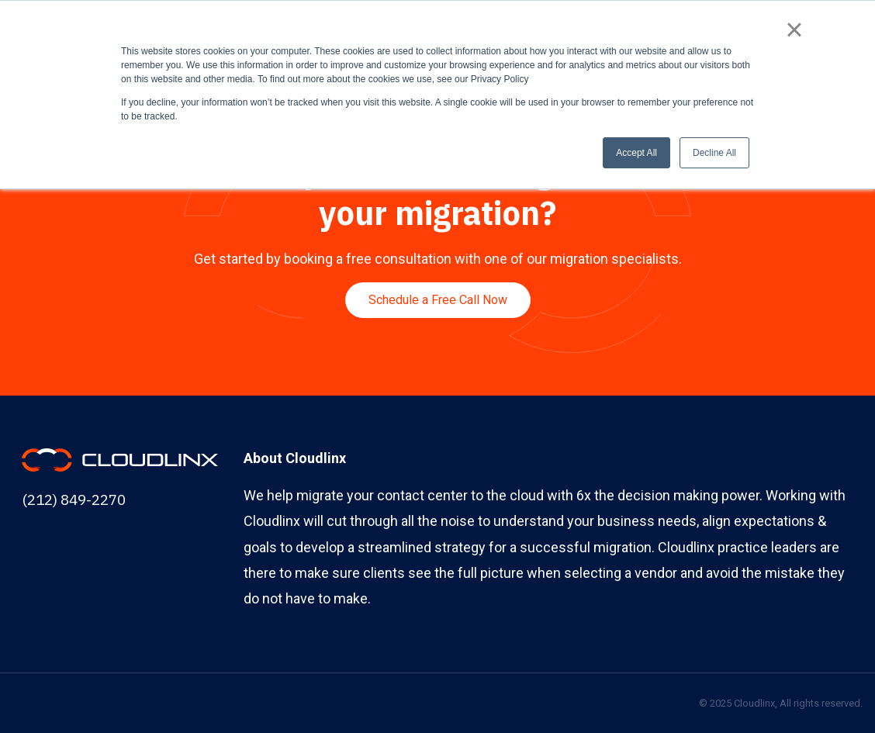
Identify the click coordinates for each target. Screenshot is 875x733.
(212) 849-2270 (74, 499)
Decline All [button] (714, 152)
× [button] (794, 29)
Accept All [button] (636, 152)
